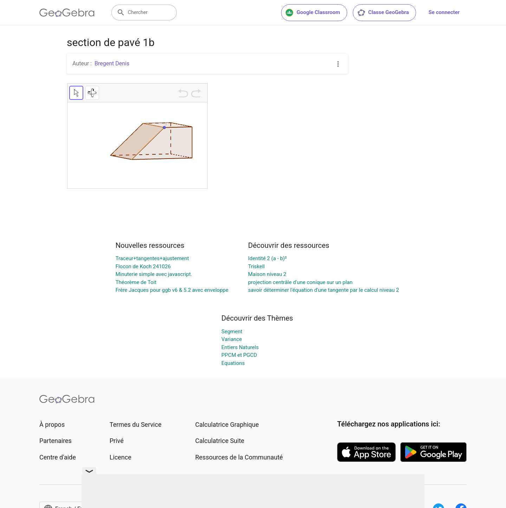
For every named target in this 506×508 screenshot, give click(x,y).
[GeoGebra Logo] (67, 12)
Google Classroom (312, 12)
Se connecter (444, 12)
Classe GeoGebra (383, 12)
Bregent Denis (112, 63)
